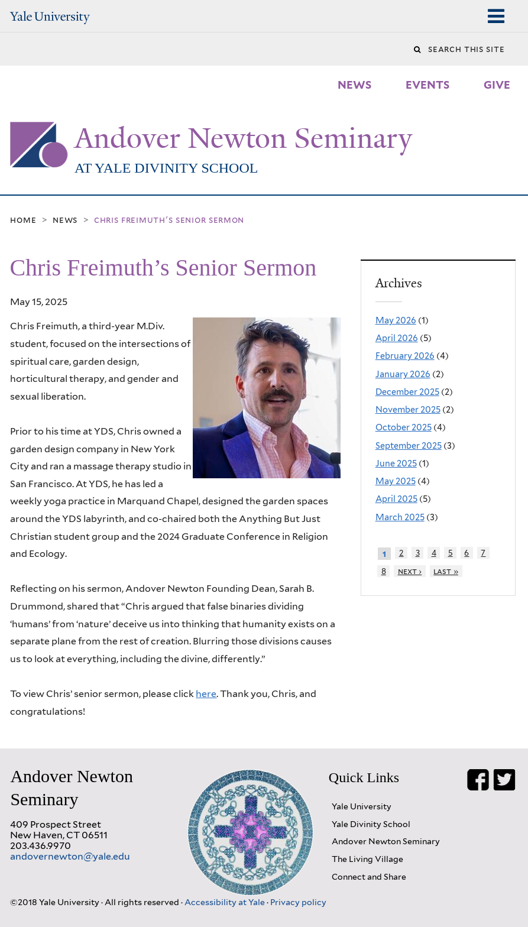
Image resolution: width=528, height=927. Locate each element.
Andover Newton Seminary (243, 138)
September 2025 (408, 445)
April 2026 (396, 338)
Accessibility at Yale (225, 902)
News (65, 220)
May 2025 (395, 481)
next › (410, 571)
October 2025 (403, 427)
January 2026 (402, 374)
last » (445, 571)
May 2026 (395, 320)
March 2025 (400, 517)
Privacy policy (298, 902)
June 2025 (396, 463)
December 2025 (407, 392)
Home (23, 220)
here (206, 693)
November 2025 (407, 409)
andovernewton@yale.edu (70, 856)
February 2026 (405, 356)
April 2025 (396, 499)
